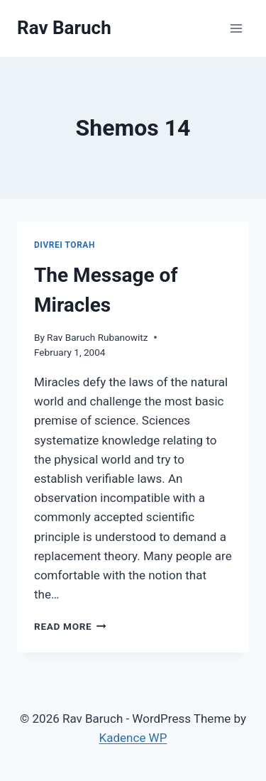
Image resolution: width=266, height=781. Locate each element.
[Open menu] (236, 28)
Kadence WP (133, 738)
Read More (70, 626)
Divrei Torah (64, 245)
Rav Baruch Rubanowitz (97, 337)
